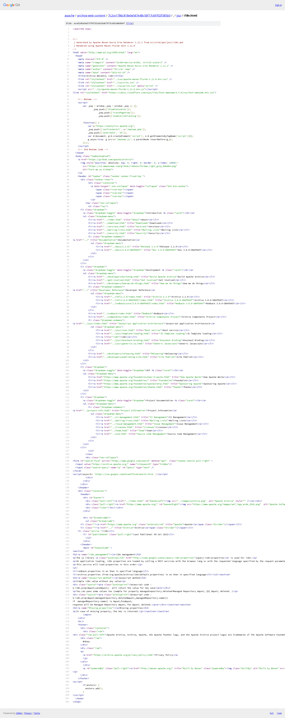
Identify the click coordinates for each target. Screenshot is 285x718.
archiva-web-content (91, 15)
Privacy (28, 713)
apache (69, 15)
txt (272, 713)
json (279, 713)
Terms (36, 713)
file (129, 23)
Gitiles (19, 713)
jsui (178, 15)
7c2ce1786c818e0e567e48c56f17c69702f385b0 (139, 15)
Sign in (278, 5)
